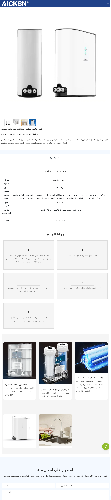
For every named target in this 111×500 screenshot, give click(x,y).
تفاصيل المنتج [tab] (55, 157)
